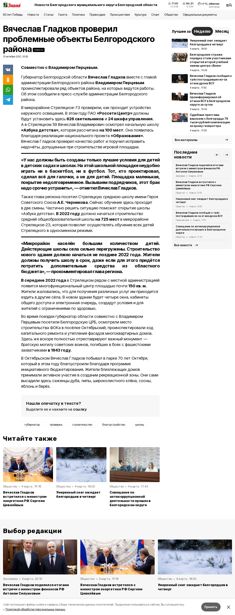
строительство (82, 424)
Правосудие (97, 14)
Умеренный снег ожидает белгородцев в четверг (78, 495)
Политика (78, 14)
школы (139, 424)
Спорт (155, 14)
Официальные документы (200, 14)
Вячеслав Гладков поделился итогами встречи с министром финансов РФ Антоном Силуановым (199, 168)
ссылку (80, 409)
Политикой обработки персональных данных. (36, 609)
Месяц (222, 31)
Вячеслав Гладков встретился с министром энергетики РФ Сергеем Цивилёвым (25, 499)
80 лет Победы (13, 14)
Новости (33, 14)
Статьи (48, 14)
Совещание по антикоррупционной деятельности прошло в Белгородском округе (130, 499)
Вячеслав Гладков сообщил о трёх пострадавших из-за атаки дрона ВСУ (199, 214)
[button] (217, 154)
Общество (171, 14)
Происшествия (120, 14)
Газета (62, 14)
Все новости (183, 245)
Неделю (202, 31)
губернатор (32, 424)
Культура (140, 14)
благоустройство (113, 424)
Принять (210, 607)
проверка (56, 424)
